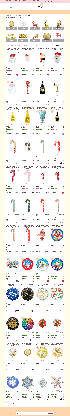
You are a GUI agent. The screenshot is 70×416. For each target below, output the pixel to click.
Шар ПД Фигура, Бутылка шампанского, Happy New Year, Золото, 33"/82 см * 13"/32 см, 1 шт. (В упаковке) (12, 108)
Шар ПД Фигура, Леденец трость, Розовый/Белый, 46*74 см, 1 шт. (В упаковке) (27, 167)
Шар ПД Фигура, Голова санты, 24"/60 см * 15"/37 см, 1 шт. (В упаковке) (27, 49)
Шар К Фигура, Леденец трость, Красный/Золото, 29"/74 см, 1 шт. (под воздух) (27, 226)
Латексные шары (9, 10)
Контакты (19, 0)
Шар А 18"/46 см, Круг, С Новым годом (27, 284)
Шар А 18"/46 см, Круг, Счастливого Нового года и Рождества (42, 285)
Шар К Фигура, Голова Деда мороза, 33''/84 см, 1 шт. (13, 78)
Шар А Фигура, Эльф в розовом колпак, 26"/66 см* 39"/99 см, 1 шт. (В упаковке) (42, 226)
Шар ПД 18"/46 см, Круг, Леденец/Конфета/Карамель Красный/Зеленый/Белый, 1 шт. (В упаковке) (57, 315)
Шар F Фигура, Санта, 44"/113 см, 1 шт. (42, 48)
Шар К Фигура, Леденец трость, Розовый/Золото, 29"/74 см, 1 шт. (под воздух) (12, 226)
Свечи (37, 10)
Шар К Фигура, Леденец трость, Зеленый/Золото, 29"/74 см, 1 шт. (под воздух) (27, 197)
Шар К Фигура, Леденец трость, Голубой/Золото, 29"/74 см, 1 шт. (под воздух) (12, 197)
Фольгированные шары (17, 10)
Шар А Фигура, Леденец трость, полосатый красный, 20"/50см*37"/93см (57, 137)
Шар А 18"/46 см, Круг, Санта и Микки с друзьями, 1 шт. (57, 226)
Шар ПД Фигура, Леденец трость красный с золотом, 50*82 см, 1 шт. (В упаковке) (42, 167)
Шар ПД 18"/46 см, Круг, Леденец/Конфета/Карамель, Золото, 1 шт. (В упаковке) (42, 344)
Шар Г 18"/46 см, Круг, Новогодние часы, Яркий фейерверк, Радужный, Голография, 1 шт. (28, 315)
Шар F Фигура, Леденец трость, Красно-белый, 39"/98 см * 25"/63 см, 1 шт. (57, 167)
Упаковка (32, 10)
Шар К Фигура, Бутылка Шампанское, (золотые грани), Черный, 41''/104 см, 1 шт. (42, 78)
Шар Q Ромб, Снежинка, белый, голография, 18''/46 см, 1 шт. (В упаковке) (42, 374)
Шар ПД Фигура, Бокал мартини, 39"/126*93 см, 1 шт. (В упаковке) (57, 78)
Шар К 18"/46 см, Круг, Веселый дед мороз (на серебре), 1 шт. (57, 285)
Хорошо (50, 413)
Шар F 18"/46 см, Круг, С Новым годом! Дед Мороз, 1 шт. (27, 255)
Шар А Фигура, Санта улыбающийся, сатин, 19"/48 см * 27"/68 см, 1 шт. (13, 49)
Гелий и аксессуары (26, 10)
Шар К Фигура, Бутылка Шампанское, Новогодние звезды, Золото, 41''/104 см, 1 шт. (27, 108)
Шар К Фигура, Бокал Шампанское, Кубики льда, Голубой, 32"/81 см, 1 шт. (42, 108)
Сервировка (51, 10)
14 (11, 402)
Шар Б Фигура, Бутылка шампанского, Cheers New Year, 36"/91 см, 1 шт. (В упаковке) (57, 108)
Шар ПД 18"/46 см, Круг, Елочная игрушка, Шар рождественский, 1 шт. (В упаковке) (42, 315)
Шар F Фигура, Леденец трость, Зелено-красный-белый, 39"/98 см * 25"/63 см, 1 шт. (28, 137)
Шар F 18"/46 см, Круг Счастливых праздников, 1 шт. (42, 255)
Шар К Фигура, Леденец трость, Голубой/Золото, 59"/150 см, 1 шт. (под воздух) (42, 137)
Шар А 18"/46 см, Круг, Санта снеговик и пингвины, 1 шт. (12, 255)
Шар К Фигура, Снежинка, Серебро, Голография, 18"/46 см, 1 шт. (27, 373)
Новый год (16, 15)
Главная (7, 15)
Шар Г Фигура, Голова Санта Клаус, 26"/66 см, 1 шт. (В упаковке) (57, 49)
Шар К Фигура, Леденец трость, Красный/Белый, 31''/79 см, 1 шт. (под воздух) (12, 167)
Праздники (11, 15)
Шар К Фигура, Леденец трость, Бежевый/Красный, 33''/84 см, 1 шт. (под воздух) (13, 137)
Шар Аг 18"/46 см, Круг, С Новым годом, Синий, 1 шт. (12, 285)
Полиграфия (57, 10)
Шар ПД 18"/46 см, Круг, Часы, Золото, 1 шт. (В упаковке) (27, 344)
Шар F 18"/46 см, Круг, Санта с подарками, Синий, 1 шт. (57, 255)
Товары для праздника (44, 10)
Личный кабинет (14, 0)
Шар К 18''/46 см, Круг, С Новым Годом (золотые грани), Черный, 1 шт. (12, 314)
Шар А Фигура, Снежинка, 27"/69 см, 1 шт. (57, 373)
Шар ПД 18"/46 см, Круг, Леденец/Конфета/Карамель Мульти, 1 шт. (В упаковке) (13, 344)
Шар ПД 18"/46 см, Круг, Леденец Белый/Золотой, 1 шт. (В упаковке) (57, 344)
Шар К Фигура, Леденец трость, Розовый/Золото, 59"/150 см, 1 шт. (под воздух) (57, 197)
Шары (20, 15)
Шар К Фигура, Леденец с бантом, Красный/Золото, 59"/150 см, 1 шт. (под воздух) (27, 78)
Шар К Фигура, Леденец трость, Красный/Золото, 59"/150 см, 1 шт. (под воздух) (42, 197)
